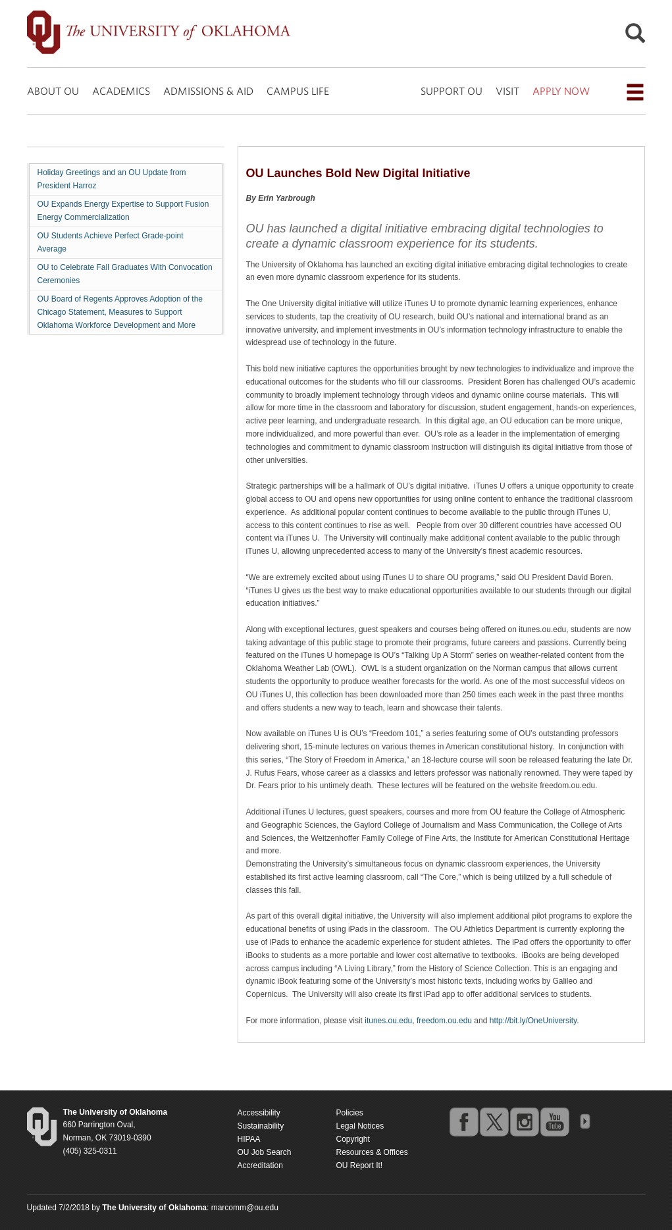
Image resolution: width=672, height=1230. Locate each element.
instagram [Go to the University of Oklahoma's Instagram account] (524, 1121)
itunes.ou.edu (388, 1020)
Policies (349, 1112)
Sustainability (261, 1126)
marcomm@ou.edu (244, 1207)
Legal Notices (360, 1126)
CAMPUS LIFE (298, 91)
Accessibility (259, 1112)
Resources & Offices (372, 1152)
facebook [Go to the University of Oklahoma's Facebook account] (463, 1121)
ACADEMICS (121, 91)
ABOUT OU (53, 91)
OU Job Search (265, 1152)
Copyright (353, 1139)
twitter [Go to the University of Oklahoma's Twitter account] (493, 1121)
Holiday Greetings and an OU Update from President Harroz (112, 179)
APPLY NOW (561, 91)
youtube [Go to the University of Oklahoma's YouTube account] (554, 1121)
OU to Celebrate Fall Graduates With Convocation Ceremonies (125, 274)
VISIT (507, 91)
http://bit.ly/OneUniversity (533, 1020)
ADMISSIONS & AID (208, 91)
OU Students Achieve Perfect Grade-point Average (111, 242)
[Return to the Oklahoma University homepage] (115, 1112)
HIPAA (249, 1139)
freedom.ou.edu (444, 1020)
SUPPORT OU (451, 91)
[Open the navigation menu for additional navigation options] (635, 92)
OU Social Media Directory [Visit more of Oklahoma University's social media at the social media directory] (584, 1121)
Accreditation (260, 1165)
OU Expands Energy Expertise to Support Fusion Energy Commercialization (123, 211)
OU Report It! (359, 1165)
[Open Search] (635, 36)
